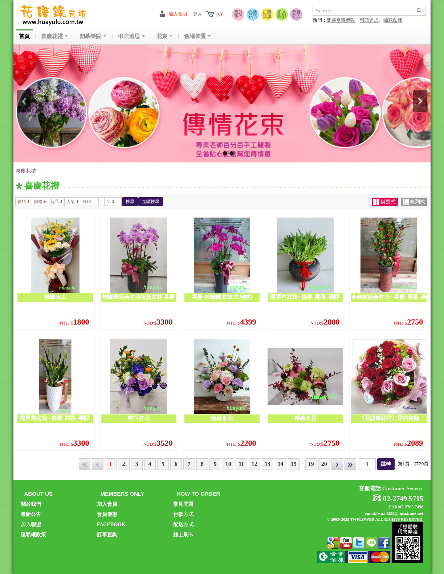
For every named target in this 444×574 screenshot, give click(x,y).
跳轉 (386, 464)
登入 (197, 14)
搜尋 (130, 201)
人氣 (72, 201)
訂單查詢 (107, 534)
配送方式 (183, 524)
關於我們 (238, 14)
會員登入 (296, 14)
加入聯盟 (281, 14)
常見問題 (183, 504)
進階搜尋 (150, 201)
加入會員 (177, 14)
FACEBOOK (111, 524)
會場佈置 (197, 36)
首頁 (24, 36)
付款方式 (183, 514)
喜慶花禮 (54, 36)
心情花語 (252, 14)
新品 (56, 201)
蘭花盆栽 (392, 20)
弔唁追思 (369, 20)
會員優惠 (107, 514)
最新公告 (31, 514)
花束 (164, 36)
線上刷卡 (183, 534)
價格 (23, 201)
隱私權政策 (33, 534)
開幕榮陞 (93, 36)
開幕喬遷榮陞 (341, 20)
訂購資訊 (267, 14)
